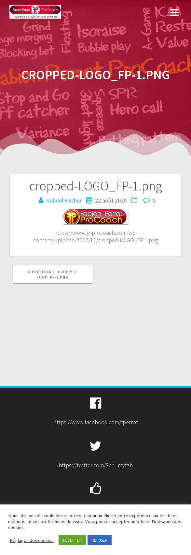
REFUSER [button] (99, 540)
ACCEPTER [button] (72, 540)
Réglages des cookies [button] (32, 540)
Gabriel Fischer (64, 200)
